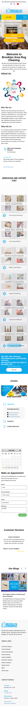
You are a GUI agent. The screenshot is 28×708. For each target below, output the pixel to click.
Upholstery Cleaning (6, 660)
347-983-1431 (7, 157)
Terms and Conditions (10, 703)
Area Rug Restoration (14, 416)
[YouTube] (18, 4)
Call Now (8, 17)
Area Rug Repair (13, 414)
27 (6, 467)
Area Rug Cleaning (14, 412)
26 (3, 467)
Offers (3, 668)
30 (15, 467)
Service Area (4, 670)
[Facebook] (11, 4)
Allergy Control (5, 665)
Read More (14, 35)
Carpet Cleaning (5, 654)
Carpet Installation (6, 657)
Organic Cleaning (6, 662)
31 (17, 467)
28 (9, 467)
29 (12, 467)
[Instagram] (14, 4)
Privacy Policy (8, 701)
